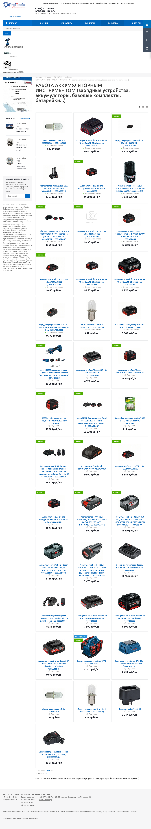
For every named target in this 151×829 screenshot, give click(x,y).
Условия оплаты (72, 811)
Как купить (66, 23)
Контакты (136, 23)
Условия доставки (87, 811)
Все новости (25, 119)
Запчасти (90, 23)
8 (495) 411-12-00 (44, 8)
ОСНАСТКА (113, 23)
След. (48, 770)
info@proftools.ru (45, 11)
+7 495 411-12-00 (10, 797)
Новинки (43, 23)
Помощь (99, 811)
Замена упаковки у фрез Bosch (21, 166)
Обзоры (133, 811)
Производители (122, 811)
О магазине (16, 811)
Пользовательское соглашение (43, 811)
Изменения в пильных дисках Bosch (22, 147)
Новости (25, 811)
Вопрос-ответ (109, 811)
